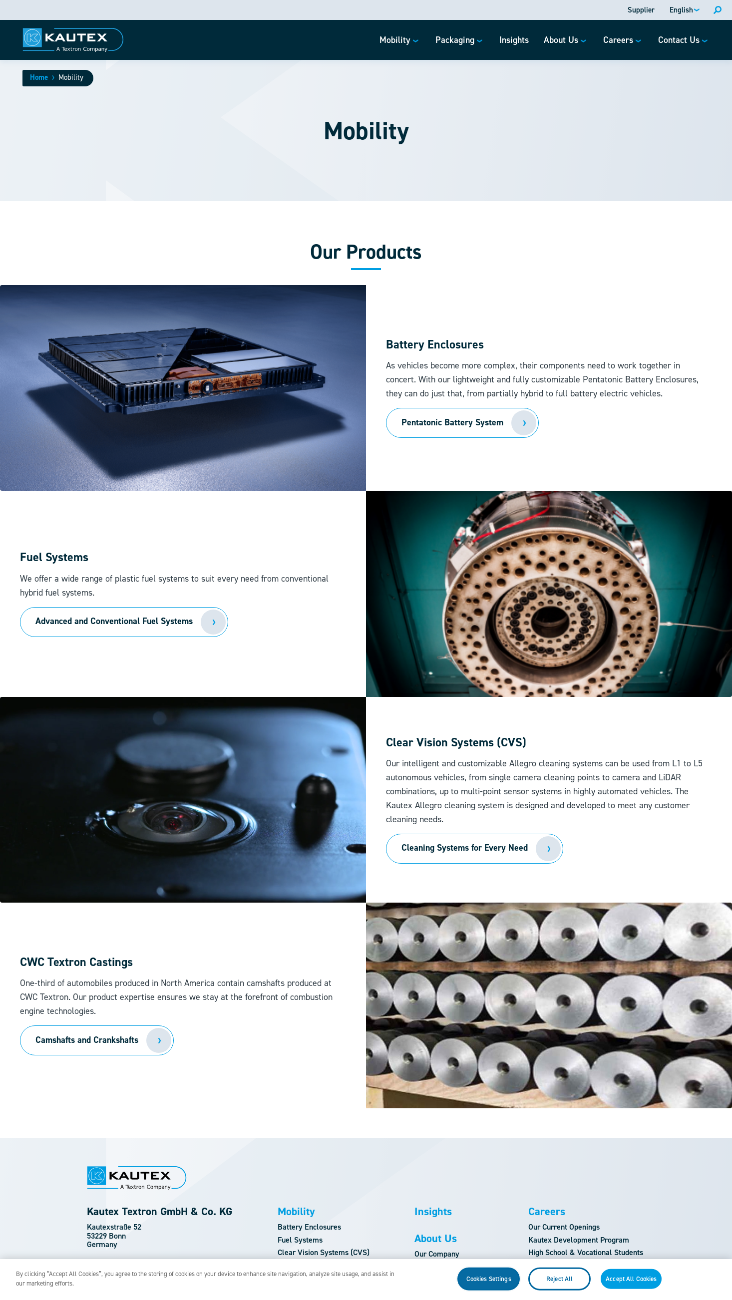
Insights (433, 1212)
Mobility (296, 1212)
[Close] (716, 1288)
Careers (546, 1212)
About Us (435, 1239)
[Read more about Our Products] (462, 423)
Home (39, 77)
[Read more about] (124, 622)
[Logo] (73, 39)
